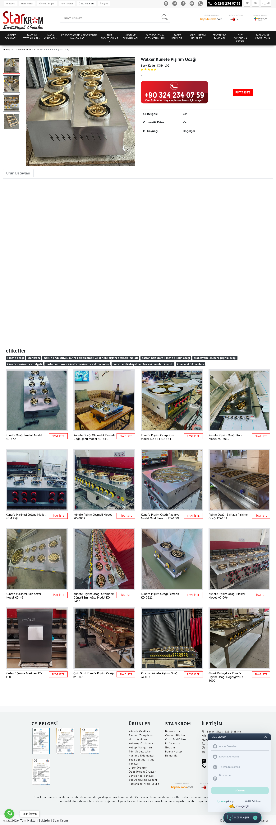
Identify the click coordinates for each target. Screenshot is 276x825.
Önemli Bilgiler (47, 3)
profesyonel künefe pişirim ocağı (215, 358)
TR (247, 3)
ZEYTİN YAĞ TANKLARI (219, 37)
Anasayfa (11, 3)
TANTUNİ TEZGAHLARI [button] (31, 37)
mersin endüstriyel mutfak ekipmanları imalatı (143, 364)
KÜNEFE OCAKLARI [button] (10, 37)
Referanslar (67, 3)
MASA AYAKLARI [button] (50, 37)
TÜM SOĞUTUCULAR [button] (109, 37)
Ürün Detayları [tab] (18, 173)
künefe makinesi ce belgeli (24, 364)
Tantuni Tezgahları (141, 735)
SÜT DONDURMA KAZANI (240, 38)
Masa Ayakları (138, 739)
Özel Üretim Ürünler (142, 771)
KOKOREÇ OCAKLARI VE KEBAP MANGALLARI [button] (79, 37)
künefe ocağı (15, 358)
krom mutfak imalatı (190, 364)
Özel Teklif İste (86, 3)
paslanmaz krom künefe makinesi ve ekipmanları (77, 364)
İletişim (104, 3)
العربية (266, 3)
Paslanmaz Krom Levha (144, 783)
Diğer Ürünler (138, 767)
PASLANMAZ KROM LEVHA (262, 37)
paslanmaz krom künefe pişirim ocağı (166, 358)
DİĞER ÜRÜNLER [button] (177, 37)
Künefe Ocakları (26, 49)
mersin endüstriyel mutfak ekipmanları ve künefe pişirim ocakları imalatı (91, 358)
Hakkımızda (27, 3)
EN (255, 3)
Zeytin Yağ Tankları (141, 775)
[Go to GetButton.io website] (9, 821)
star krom (33, 358)
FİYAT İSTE (242, 92)
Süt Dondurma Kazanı (143, 779)
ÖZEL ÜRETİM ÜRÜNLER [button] (197, 37)
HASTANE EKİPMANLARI (130, 37)
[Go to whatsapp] (9, 814)
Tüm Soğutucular (140, 751)
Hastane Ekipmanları (142, 755)
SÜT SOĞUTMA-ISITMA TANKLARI (154, 37)
